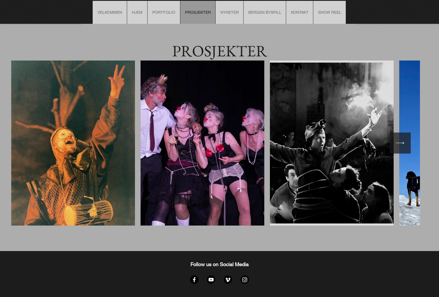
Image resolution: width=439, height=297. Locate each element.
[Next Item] (400, 143)
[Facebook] (194, 279)
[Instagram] (244, 279)
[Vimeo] (228, 279)
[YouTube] (211, 279)
